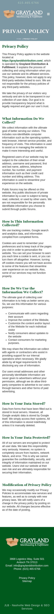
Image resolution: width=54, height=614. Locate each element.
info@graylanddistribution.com (31, 565)
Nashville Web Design (26, 605)
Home (19, 39)
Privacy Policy (27, 578)
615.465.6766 (28, 2)
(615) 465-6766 (31, 568)
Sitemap (27, 581)
